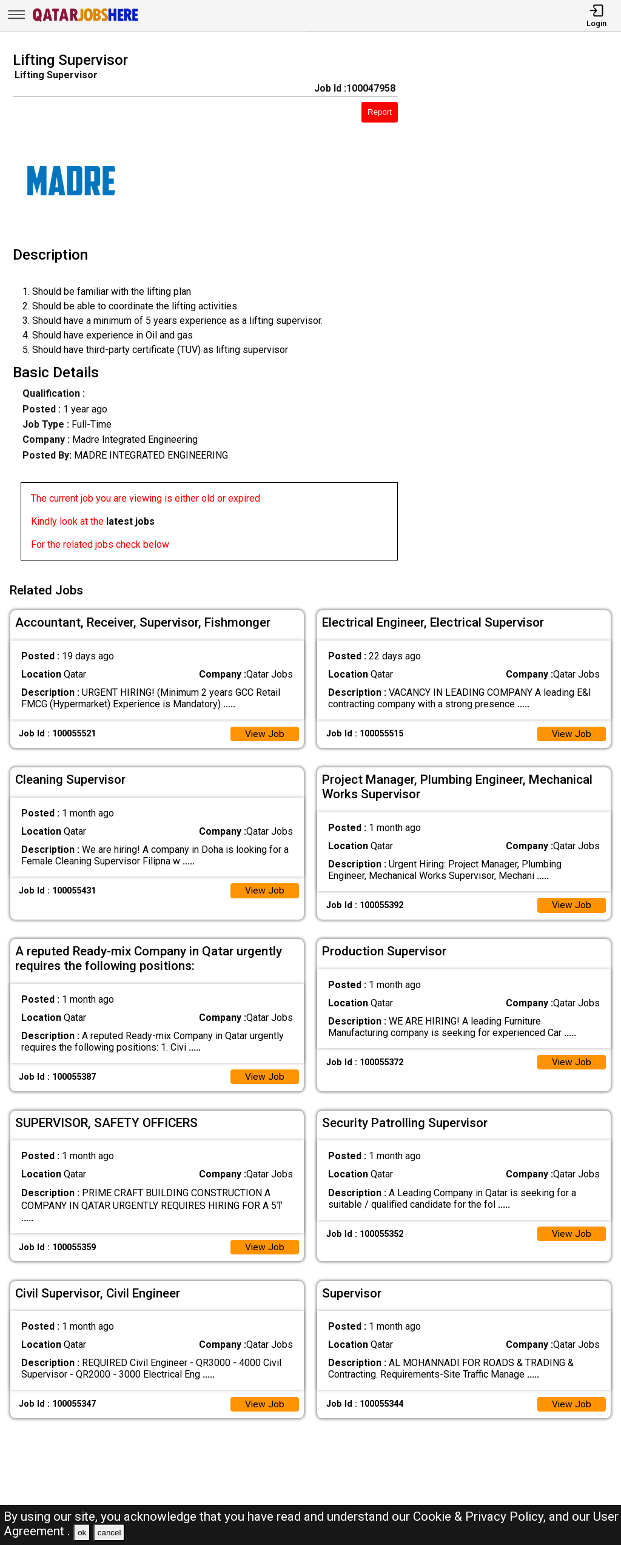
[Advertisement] (517, 310)
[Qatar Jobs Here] (85, 20)
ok (82, 1532)
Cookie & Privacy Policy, (481, 1516)
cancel (109, 1532)
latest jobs (130, 521)
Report (380, 111)
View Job (264, 731)
